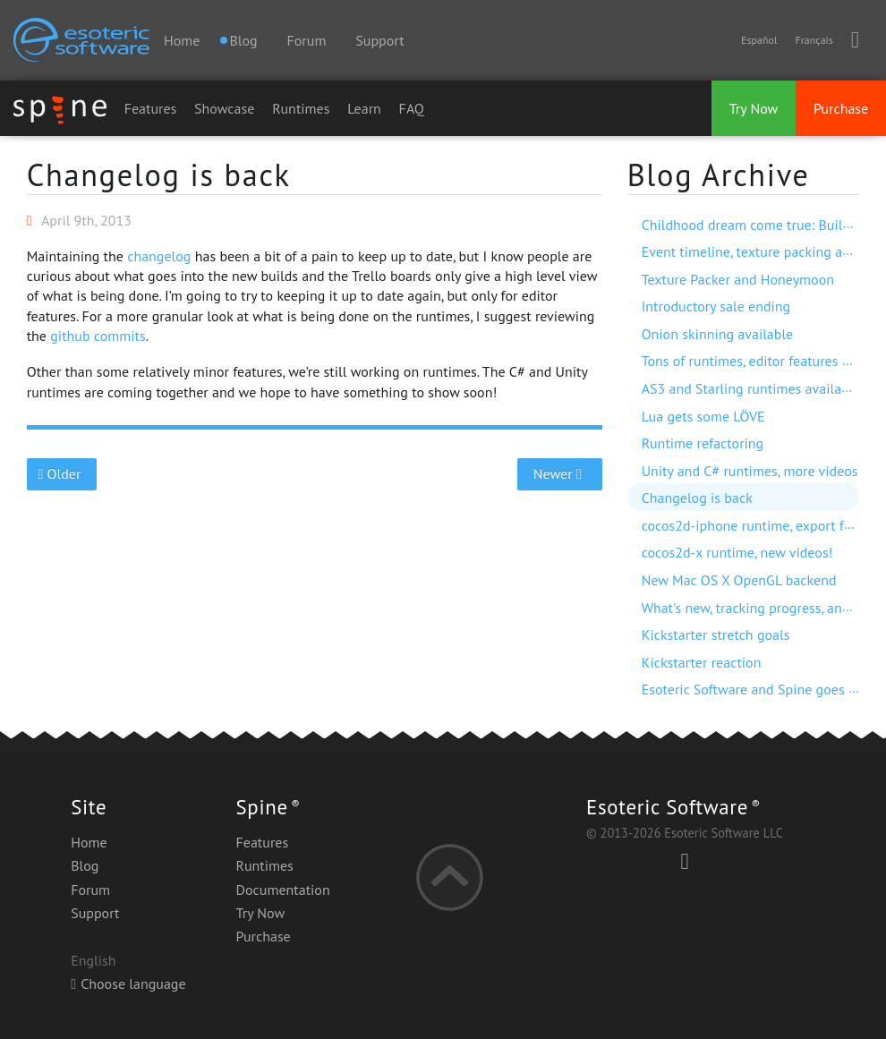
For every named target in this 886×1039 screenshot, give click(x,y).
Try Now (754, 108)
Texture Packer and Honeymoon (738, 279)
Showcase (224, 108)
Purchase (841, 108)
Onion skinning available (718, 334)
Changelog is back (159, 174)
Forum (307, 40)
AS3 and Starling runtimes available (751, 388)
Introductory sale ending (716, 306)
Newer (559, 473)
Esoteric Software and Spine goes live (756, 689)
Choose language (128, 983)
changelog (159, 256)
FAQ (411, 108)
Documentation (283, 889)
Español (759, 40)
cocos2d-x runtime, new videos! (737, 552)
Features (150, 108)
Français (813, 40)
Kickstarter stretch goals (716, 634)
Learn (364, 108)
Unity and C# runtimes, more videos (750, 471)
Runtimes (300, 108)
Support (379, 40)
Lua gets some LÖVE (703, 416)
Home (182, 40)
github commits (97, 336)
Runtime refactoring (703, 443)
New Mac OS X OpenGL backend (739, 580)
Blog (84, 865)
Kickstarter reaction (702, 662)
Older (61, 473)
